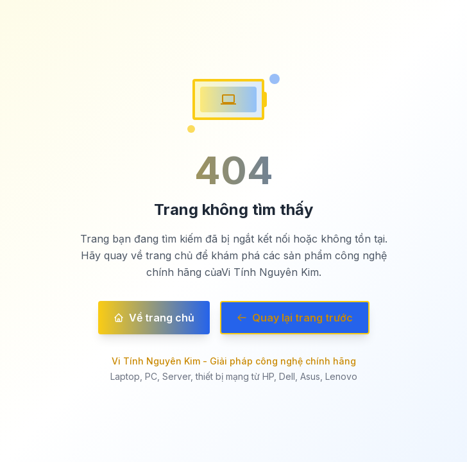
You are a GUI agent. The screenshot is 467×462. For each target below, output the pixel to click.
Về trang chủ (154, 317)
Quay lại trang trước (295, 317)
